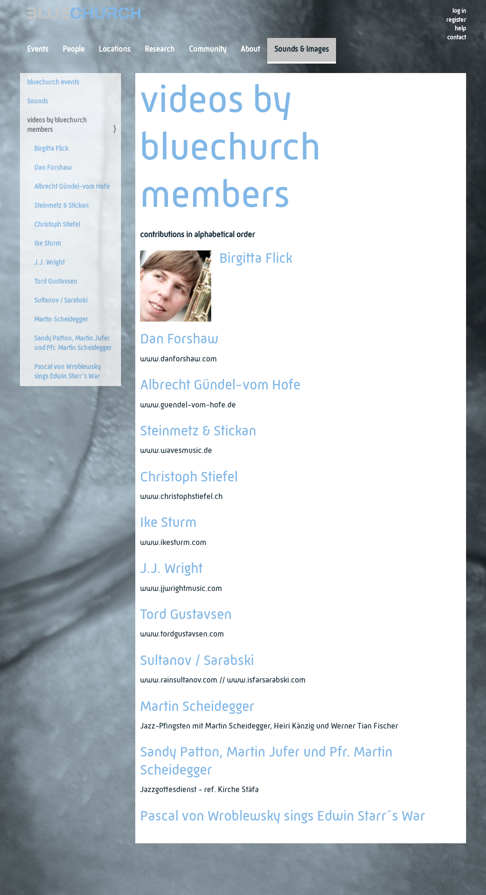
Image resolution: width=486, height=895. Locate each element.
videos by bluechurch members (57, 125)
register (456, 20)
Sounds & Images (301, 50)
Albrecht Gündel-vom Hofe (72, 187)
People (73, 50)
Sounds (37, 101)
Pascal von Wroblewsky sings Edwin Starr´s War (67, 372)
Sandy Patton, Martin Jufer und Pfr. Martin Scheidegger (73, 343)
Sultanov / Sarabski (60, 300)
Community (207, 50)
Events (37, 50)
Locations (115, 50)
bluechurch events (53, 82)
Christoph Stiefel (57, 224)
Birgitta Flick (51, 149)
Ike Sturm (47, 243)
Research (160, 50)
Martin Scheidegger (61, 319)
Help (460, 29)
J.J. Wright (49, 262)
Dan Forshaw (53, 168)
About (250, 50)
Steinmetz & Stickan (61, 206)
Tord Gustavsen (55, 281)
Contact (456, 38)
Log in (459, 11)
